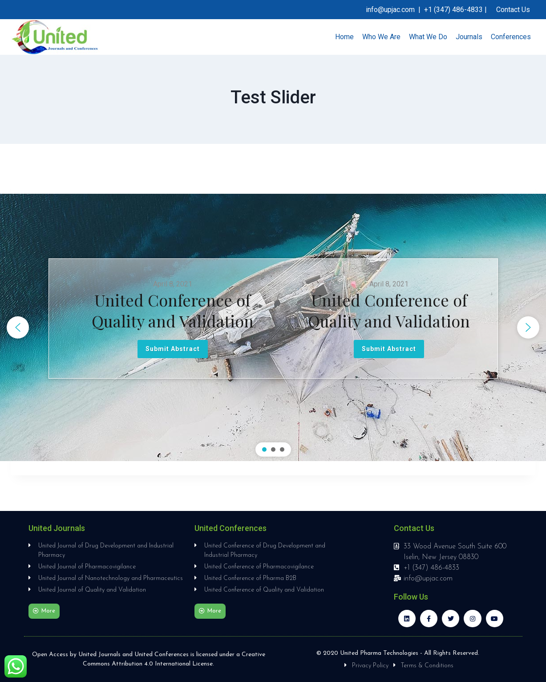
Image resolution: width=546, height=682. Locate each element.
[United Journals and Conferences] (55, 37)
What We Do (428, 37)
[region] (273, 327)
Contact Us (513, 9)
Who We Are (381, 37)
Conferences (511, 37)
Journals (469, 37)
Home (344, 37)
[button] (18, 327)
